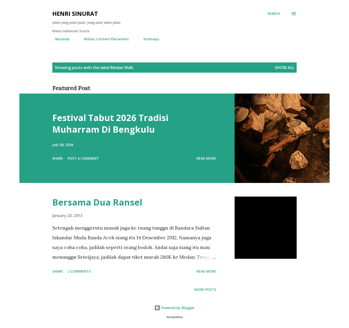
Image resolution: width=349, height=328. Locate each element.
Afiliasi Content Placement (103, 39)
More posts (205, 289)
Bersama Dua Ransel (97, 202)
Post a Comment (83, 158)
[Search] (273, 14)
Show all (284, 67)
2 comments (79, 271)
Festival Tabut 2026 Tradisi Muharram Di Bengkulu (110, 123)
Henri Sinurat (75, 13)
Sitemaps (148, 39)
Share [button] (57, 158)
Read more (206, 158)
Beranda (59, 39)
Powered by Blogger (174, 307)
